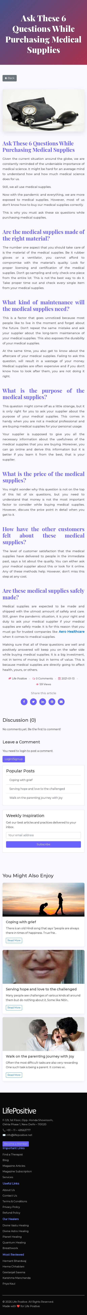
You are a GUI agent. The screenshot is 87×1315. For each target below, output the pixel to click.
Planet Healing (12, 1236)
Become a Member (15, 1143)
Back (9, 78)
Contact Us (10, 1195)
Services (8, 1177)
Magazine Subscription (17, 1171)
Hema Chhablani (13, 1266)
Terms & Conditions (15, 1201)
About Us (9, 1190)
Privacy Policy (11, 1207)
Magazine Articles (14, 1165)
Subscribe (43, 844)
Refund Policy (11, 1212)
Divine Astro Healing (15, 1231)
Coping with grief (21, 780)
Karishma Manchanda (17, 1277)
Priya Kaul (9, 1283)
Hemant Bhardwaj (14, 1261)
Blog (6, 1160)
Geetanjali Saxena (14, 1272)
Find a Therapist (13, 1154)
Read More (14, 940)
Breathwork (10, 1248)
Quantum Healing (14, 1242)
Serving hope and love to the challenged (37, 788)
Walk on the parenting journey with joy (36, 797)
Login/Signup (14, 759)
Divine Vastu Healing (16, 1225)
